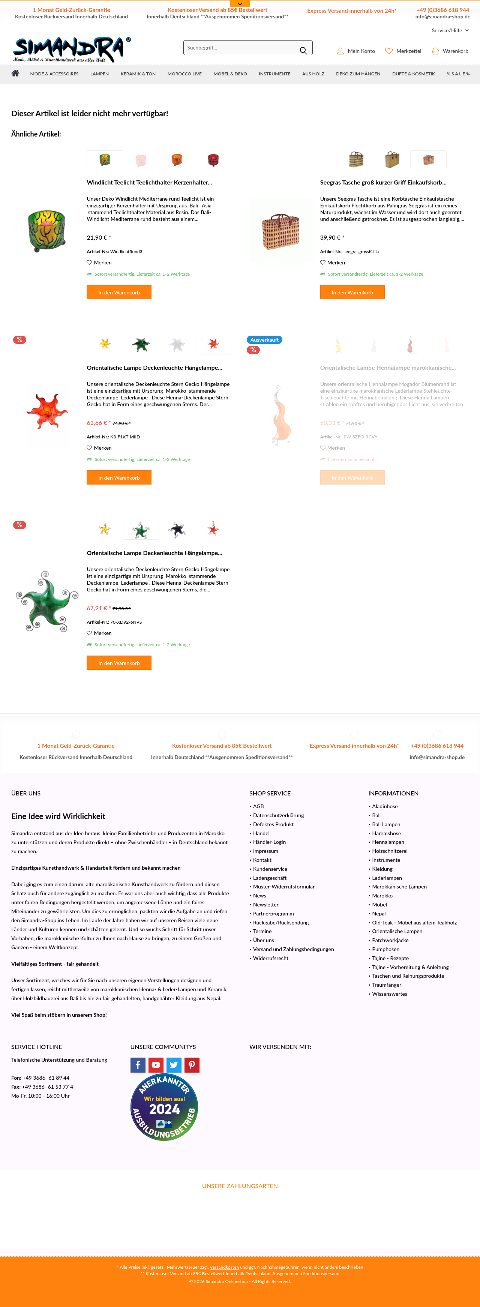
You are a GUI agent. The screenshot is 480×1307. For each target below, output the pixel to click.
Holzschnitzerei (390, 851)
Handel (261, 833)
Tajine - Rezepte (390, 958)
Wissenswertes (389, 993)
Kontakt (262, 860)
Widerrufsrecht (270, 958)
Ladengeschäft (269, 878)
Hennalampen (388, 842)
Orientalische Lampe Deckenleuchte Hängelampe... (154, 367)
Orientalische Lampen (397, 931)
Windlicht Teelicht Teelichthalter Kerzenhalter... (149, 182)
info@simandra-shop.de (443, 16)
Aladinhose (385, 806)
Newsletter (266, 904)
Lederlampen (387, 878)
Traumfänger (387, 984)
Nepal (379, 913)
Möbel (379, 904)
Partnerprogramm (273, 913)
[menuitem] (447, 30)
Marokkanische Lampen (399, 886)
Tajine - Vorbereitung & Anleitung (410, 967)
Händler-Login (269, 842)
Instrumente (386, 860)
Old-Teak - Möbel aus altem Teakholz (414, 922)
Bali (376, 815)
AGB (258, 806)
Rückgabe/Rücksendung (281, 922)
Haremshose (386, 833)
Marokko (382, 895)
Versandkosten (224, 1267)
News (259, 895)
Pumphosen (386, 949)
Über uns (263, 940)
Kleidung (382, 869)
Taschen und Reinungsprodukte (408, 975)
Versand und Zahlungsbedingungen (293, 949)
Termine (262, 931)
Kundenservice (270, 869)
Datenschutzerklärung (278, 815)
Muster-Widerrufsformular (284, 886)
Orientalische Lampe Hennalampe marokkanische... (388, 367)
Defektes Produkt (273, 824)
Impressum (265, 851)
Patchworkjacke (390, 940)
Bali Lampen (386, 824)
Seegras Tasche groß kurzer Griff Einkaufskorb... (383, 182)
